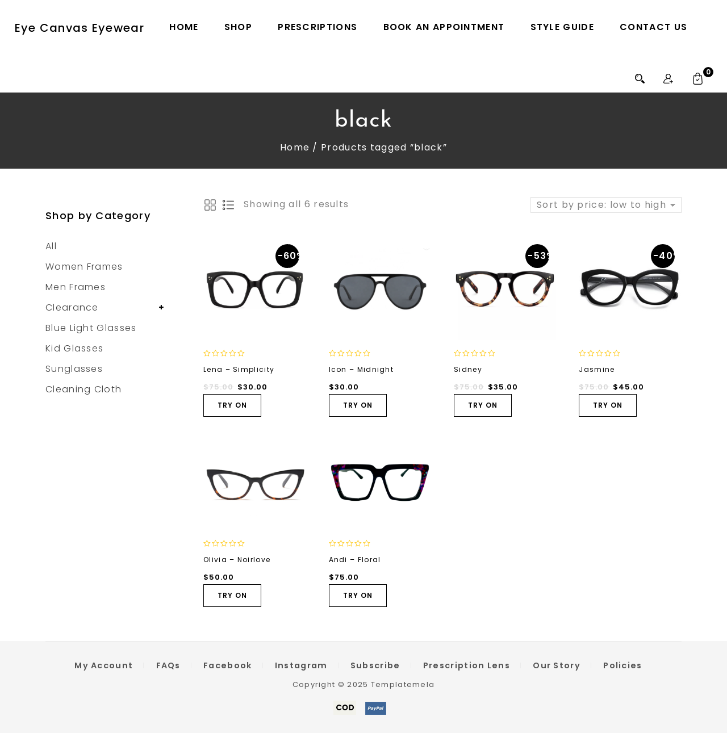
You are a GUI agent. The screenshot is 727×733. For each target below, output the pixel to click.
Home (183, 26)
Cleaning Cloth (83, 389)
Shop (238, 26)
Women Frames (84, 266)
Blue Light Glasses (90, 327)
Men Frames (75, 287)
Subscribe (375, 665)
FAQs (168, 665)
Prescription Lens (466, 665)
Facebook (227, 665)
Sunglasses (74, 368)
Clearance (72, 307)
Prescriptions (317, 26)
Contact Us (653, 26)
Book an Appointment (444, 26)
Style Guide (562, 26)
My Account (103, 665)
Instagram (301, 665)
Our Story (556, 665)
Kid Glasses (74, 348)
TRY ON (232, 405)
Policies (622, 665)
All (51, 246)
